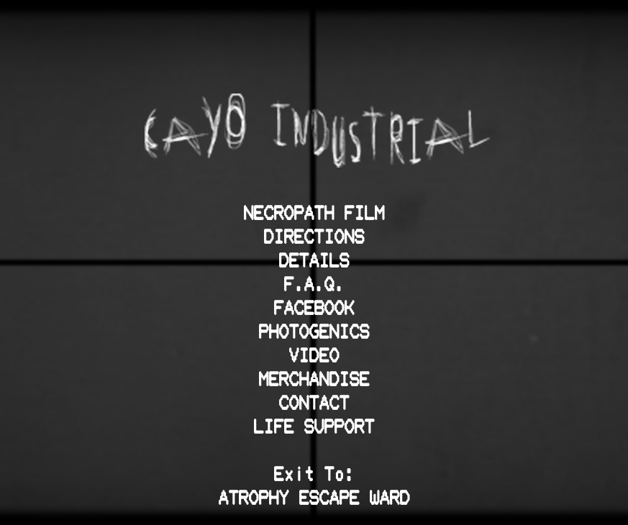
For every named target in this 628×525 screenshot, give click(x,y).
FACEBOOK (314, 307)
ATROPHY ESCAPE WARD (314, 497)
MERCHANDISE (314, 379)
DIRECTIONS (314, 236)
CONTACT (314, 402)
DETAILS (314, 260)
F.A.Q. (314, 284)
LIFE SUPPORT (314, 426)
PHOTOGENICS (314, 331)
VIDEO (314, 355)
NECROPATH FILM (314, 212)
